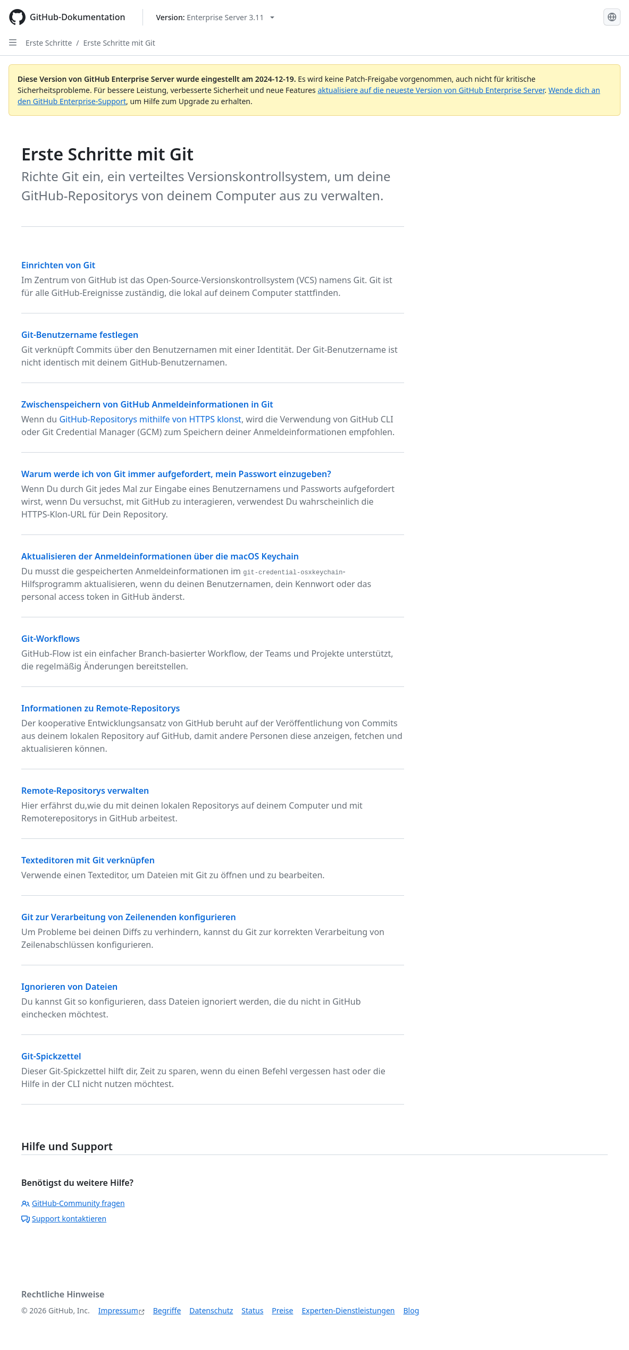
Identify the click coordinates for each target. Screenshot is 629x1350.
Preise (282, 1310)
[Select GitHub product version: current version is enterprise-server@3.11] (216, 17)
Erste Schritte (49, 43)
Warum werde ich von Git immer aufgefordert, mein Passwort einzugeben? (176, 474)
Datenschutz (211, 1310)
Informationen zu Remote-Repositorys (100, 708)
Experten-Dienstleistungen (348, 1310)
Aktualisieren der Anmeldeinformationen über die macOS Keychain (160, 556)
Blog (412, 1310)
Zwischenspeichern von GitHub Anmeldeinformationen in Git (147, 404)
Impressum (118, 1310)
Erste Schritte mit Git (119, 43)
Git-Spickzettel (51, 1056)
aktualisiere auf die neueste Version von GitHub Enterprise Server (430, 90)
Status (252, 1310)
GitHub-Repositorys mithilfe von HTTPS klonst (150, 419)
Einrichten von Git (58, 265)
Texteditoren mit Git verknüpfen (88, 860)
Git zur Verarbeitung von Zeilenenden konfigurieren (128, 917)
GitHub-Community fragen (73, 1203)
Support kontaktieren (63, 1218)
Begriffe (167, 1310)
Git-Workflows (50, 638)
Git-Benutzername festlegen (79, 335)
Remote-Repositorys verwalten (85, 790)
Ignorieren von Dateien (69, 986)
